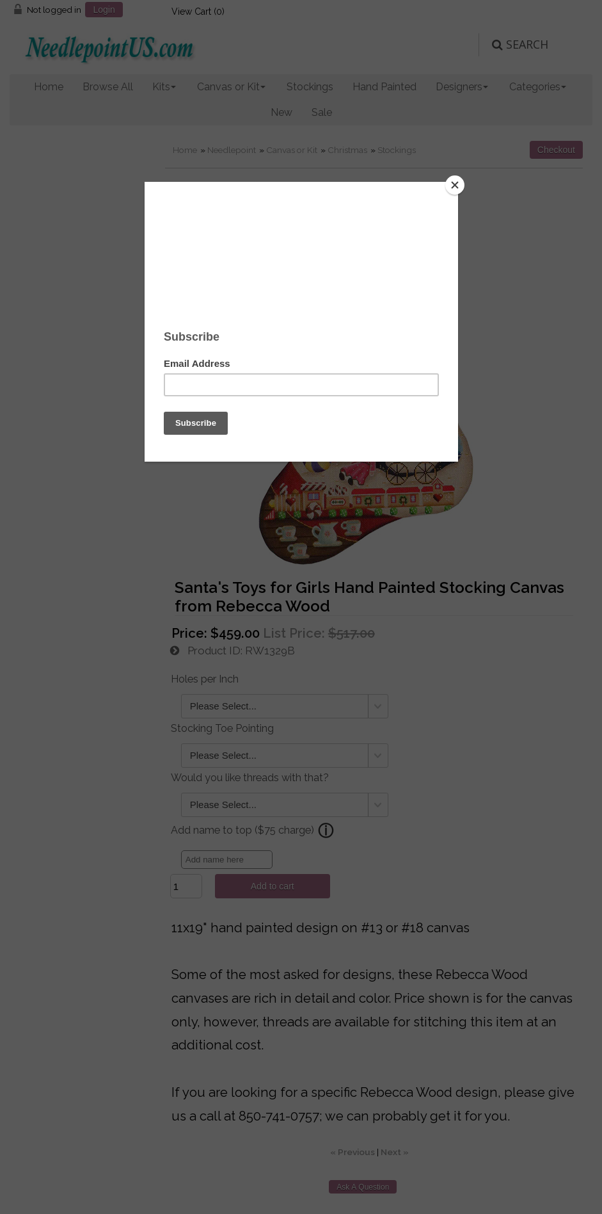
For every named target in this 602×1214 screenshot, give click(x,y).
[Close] (454, 185)
